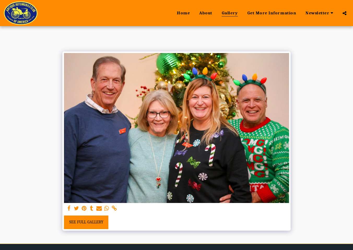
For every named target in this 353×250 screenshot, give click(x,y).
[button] (320, 13)
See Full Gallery (86, 221)
